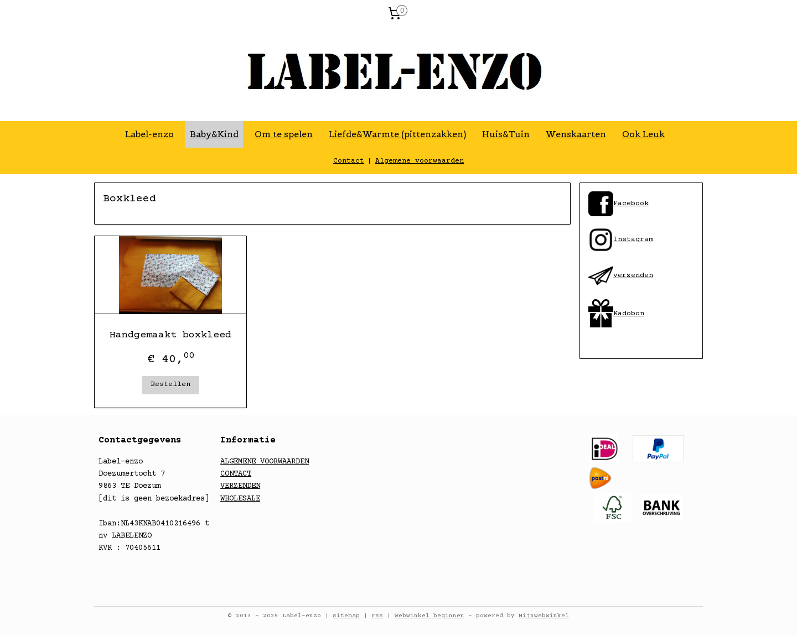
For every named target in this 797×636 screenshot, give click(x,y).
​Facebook (631, 203)
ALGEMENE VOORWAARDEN (264, 461)
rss (377, 615)
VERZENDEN (240, 486)
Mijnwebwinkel (544, 615)
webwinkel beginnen (429, 615)
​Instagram (620, 239)
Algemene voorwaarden (419, 161)
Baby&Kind (214, 133)
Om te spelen (284, 133)
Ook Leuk (643, 133)
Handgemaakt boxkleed (170, 335)
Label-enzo (149, 133)
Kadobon (628, 313)
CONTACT (235, 474)
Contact (348, 161)
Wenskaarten (576, 133)
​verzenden (620, 275)
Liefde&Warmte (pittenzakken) (397, 133)
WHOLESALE (240, 498)
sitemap (346, 615)
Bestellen (170, 384)
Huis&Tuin (506, 133)
